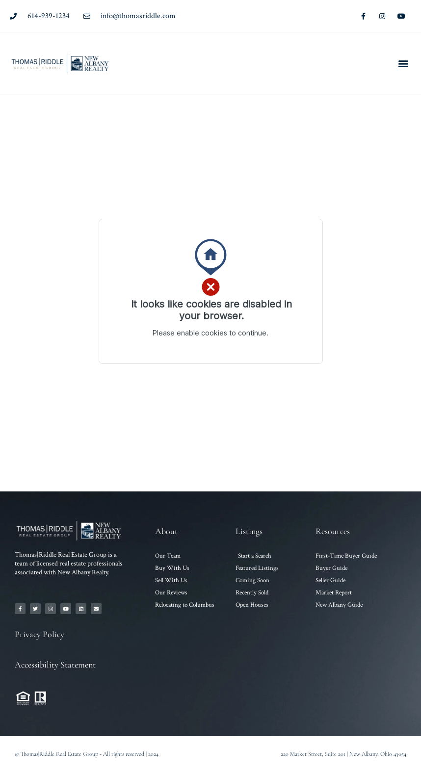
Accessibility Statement (55, 664)
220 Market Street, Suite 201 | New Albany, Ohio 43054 (343, 753)
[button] (403, 63)
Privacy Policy (39, 634)
